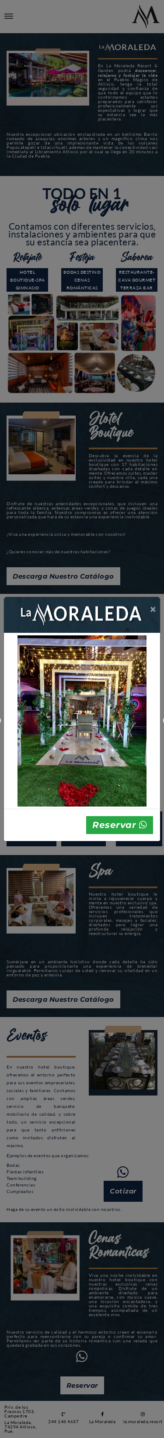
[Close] (153, 609)
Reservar (119, 825)
